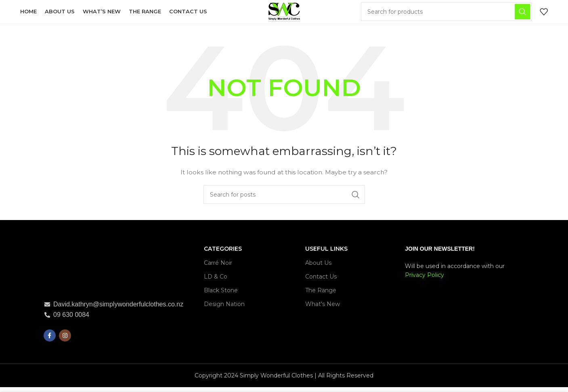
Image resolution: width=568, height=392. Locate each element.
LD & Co (215, 281)
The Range (320, 295)
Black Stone (221, 295)
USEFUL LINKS (326, 253)
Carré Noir (218, 267)
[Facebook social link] (50, 340)
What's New (322, 308)
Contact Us (321, 281)
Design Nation (224, 308)
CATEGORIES (223, 253)
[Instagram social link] (65, 340)
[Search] (448, 14)
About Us (318, 267)
